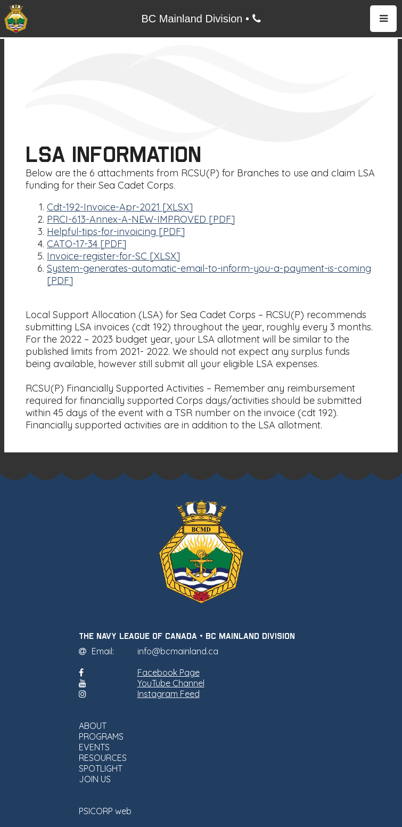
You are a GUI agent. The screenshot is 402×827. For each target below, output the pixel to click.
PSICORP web (105, 811)
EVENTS (94, 747)
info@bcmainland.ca (177, 651)
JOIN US (95, 779)
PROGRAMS (101, 736)
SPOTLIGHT (100, 768)
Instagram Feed (168, 693)
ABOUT (92, 725)
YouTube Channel (170, 683)
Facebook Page (168, 672)
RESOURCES (103, 757)
